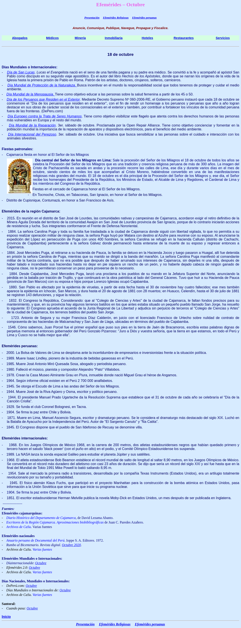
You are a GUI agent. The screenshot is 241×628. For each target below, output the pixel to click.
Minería (80, 38)
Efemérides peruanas (144, 17)
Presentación (91, 17)
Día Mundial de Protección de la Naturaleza (41, 85)
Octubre (68, 545)
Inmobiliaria (114, 38)
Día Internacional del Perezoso (32, 134)
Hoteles (147, 38)
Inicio (6, 617)
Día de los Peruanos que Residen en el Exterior (43, 99)
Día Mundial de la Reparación (32, 125)
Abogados (20, 38)
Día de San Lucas (21, 72)
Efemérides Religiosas (116, 17)
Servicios (223, 38)
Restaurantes (184, 38)
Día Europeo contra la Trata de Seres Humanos (45, 116)
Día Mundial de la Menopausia (29, 94)
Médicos (52, 38)
